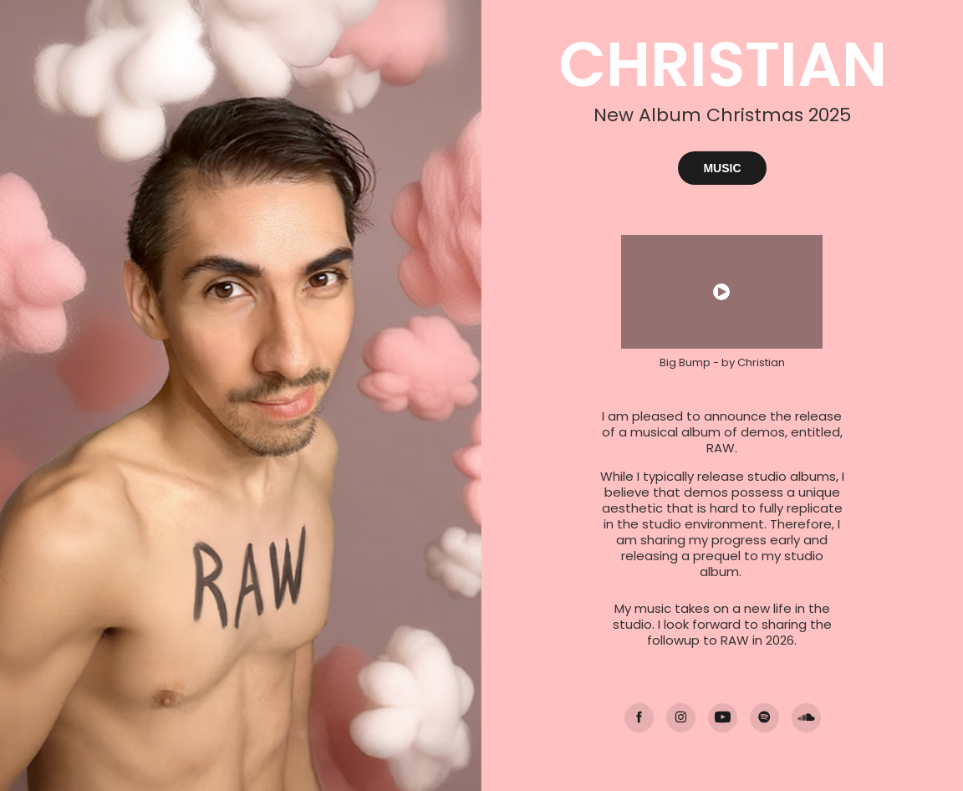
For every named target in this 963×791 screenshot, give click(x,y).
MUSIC (722, 168)
